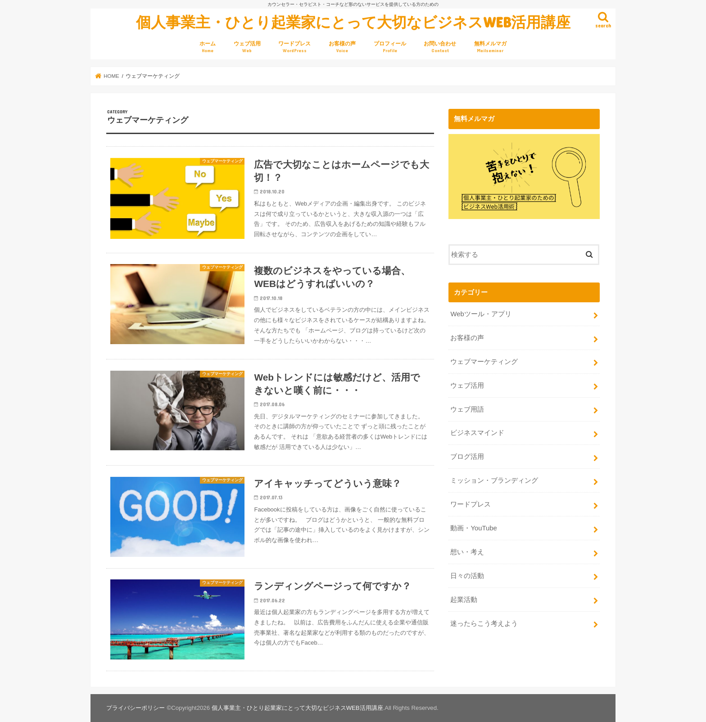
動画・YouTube (473, 528)
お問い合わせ (440, 47)
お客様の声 (342, 47)
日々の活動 (467, 575)
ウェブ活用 (247, 47)
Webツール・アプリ (480, 314)
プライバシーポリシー (135, 707)
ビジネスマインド (477, 432)
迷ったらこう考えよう (484, 623)
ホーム (207, 47)
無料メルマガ (490, 47)
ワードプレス (294, 47)
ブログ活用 (467, 456)
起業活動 (463, 599)
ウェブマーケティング (484, 361)
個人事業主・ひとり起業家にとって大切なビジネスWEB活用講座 (353, 22)
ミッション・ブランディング (494, 480)
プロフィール (390, 47)
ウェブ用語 (467, 409)
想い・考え (467, 552)
